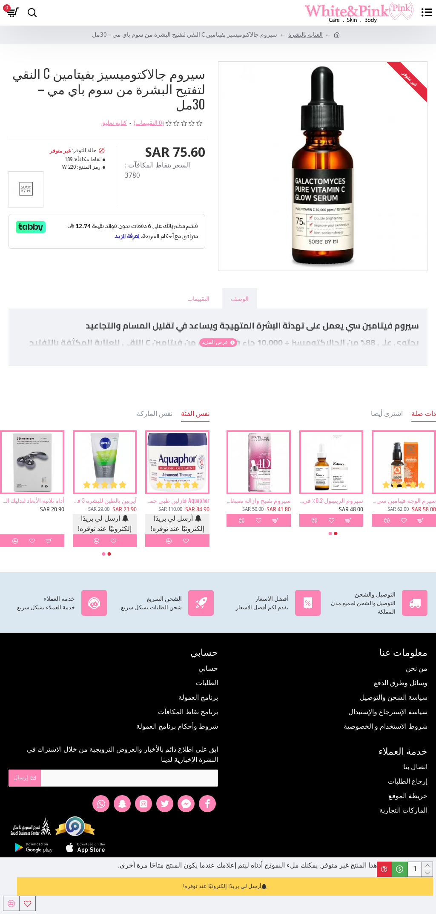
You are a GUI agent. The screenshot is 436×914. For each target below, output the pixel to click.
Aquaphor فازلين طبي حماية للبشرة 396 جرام (177, 500)
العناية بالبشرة (305, 35)
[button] (336, 533)
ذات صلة (423, 413)
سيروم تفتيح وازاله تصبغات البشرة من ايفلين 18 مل (259, 500)
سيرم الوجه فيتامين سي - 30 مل (404, 500)
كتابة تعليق (113, 123)
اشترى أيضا (387, 413)
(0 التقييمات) (149, 123)
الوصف (240, 298)
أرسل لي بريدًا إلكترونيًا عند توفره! (225, 886)
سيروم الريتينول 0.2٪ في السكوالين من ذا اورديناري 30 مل (331, 500)
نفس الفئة (195, 413)
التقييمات (198, 298)
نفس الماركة (154, 413)
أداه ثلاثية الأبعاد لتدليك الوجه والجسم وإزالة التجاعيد (32, 500)
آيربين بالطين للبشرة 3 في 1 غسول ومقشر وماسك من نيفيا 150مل (105, 500)
